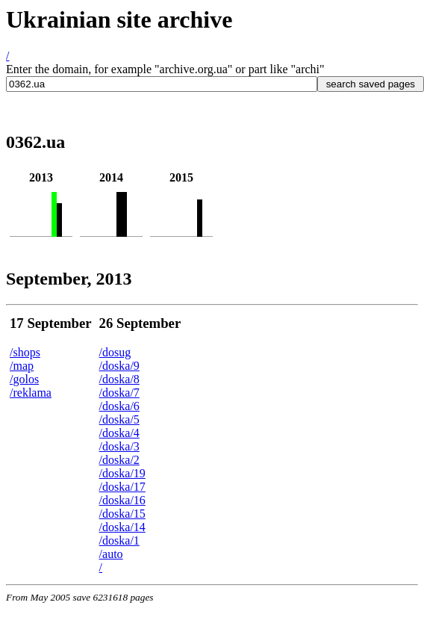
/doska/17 (122, 486)
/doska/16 (122, 500)
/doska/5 (119, 419)
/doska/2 (119, 459)
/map (22, 365)
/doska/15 (122, 513)
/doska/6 (119, 406)
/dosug (115, 352)
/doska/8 (119, 379)
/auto (111, 554)
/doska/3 (119, 446)
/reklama (31, 392)
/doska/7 (119, 392)
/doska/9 (119, 365)
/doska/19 (122, 473)
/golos (24, 379)
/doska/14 (122, 527)
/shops (25, 352)
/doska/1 (119, 540)
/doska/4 (119, 433)
